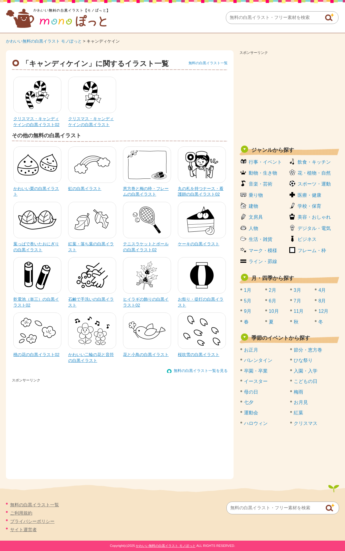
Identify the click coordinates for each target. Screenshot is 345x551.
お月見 (301, 402)
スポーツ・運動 (314, 183)
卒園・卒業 (256, 370)
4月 (322, 290)
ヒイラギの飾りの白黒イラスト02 (146, 302)
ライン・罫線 (263, 261)
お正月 (251, 349)
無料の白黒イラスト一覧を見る (201, 370)
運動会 (251, 412)
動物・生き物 (263, 172)
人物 (253, 228)
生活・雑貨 (260, 239)
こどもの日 (305, 381)
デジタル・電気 (314, 228)
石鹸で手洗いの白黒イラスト (91, 302)
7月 (297, 300)
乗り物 (256, 195)
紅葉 (298, 412)
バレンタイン (258, 360)
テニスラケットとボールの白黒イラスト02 (146, 246)
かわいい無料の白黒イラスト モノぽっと (44, 41)
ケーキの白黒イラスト (198, 243)
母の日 (251, 391)
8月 (322, 300)
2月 (272, 290)
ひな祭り (303, 360)
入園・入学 (305, 370)
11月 (299, 311)
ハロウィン (256, 423)
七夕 (248, 402)
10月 (274, 311)
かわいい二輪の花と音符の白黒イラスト (91, 357)
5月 (247, 300)
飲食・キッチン (314, 162)
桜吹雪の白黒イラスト (198, 354)
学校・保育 (309, 206)
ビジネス (307, 239)
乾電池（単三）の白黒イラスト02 (36, 302)
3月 (297, 290)
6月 (272, 300)
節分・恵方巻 (308, 349)
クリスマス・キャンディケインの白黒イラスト (91, 121)
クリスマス (305, 423)
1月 (247, 290)
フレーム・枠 (312, 250)
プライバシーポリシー (32, 521)
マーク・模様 (263, 250)
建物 (253, 206)
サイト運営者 (23, 529)
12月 (323, 311)
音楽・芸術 (260, 183)
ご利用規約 (21, 512)
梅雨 (298, 391)
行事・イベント (265, 162)
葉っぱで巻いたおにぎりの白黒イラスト (36, 246)
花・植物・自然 (314, 172)
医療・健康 (309, 195)
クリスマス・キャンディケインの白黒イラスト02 (36, 121)
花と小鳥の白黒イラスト (146, 354)
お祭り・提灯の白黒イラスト (200, 302)
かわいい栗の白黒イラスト (36, 191)
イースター (256, 381)
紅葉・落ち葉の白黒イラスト (91, 246)
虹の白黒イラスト (84, 188)
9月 (247, 311)
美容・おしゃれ (314, 217)
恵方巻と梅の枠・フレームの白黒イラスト (146, 191)
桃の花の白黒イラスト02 (36, 354)
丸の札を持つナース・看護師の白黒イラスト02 (200, 191)
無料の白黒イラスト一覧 (208, 63)
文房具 (256, 217)
